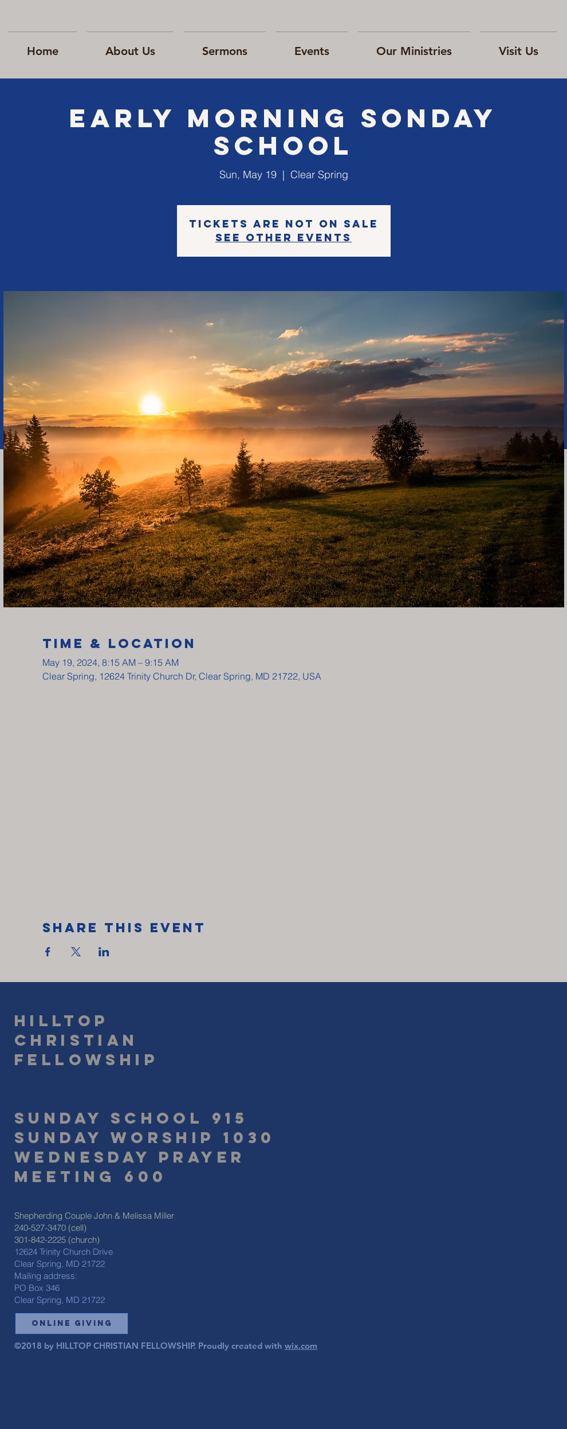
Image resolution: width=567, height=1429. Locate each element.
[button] (71, 1323)
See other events (283, 237)
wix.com (301, 1345)
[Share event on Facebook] (47, 951)
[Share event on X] (75, 951)
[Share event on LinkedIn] (104, 951)
